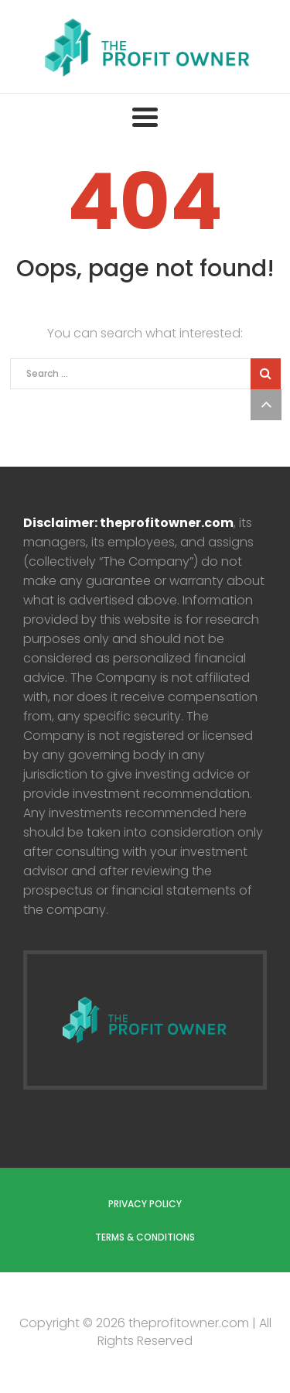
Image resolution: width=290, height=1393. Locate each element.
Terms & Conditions (145, 1237)
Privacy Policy (145, 1203)
